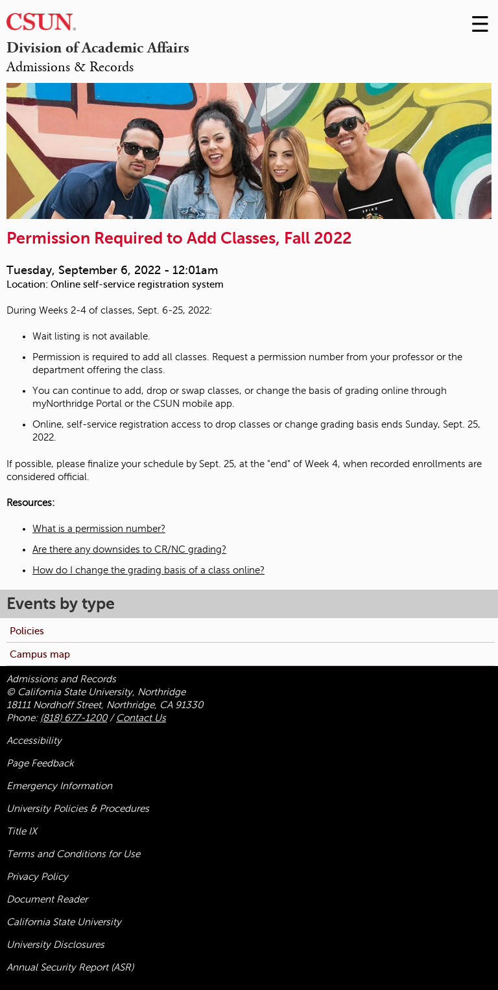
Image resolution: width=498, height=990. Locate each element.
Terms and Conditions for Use (73, 854)
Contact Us (141, 718)
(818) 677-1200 (73, 718)
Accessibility (34, 740)
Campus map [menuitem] (40, 654)
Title (21, 831)
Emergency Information (59, 786)
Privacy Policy (37, 876)
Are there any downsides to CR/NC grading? (129, 549)
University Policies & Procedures (77, 808)
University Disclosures (55, 944)
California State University (63, 922)
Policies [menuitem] (27, 630)
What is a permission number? (98, 529)
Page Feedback (40, 763)
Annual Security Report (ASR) (70, 967)
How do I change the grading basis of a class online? (148, 570)
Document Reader (47, 899)
